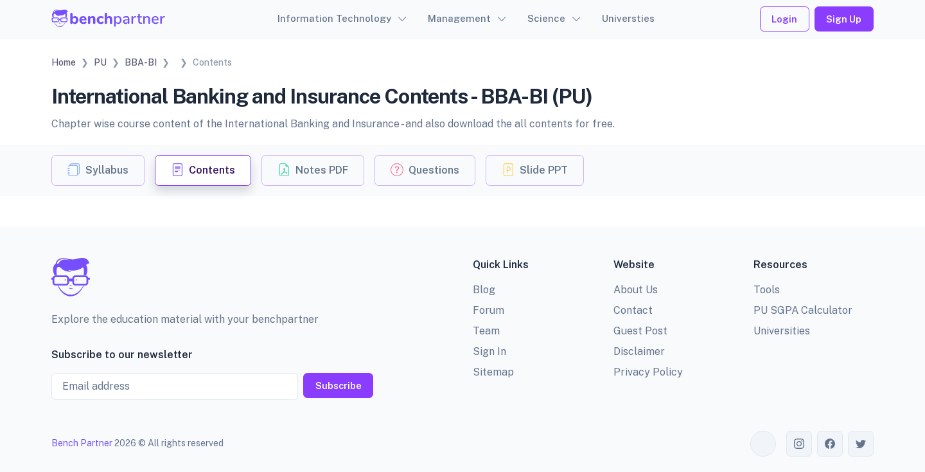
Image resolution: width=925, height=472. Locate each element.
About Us (635, 290)
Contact (633, 310)
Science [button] (546, 18)
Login (784, 19)
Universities (781, 331)
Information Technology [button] (334, 18)
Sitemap (493, 372)
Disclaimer (639, 351)
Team (486, 331)
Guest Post (640, 331)
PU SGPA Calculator (802, 310)
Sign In (489, 351)
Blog (484, 290)
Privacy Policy (648, 372)
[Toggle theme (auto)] (763, 444)
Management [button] (459, 18)
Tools (766, 290)
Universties (628, 18)
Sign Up (843, 19)
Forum (488, 310)
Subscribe (338, 385)
